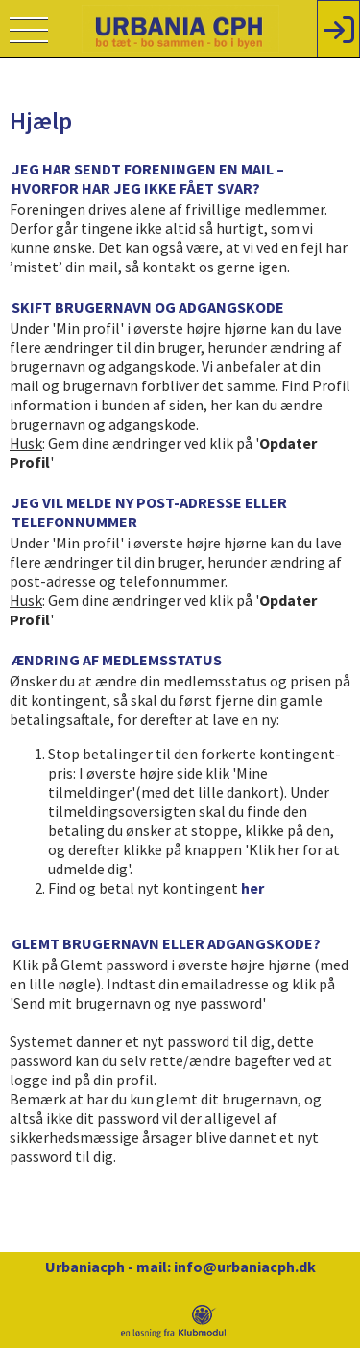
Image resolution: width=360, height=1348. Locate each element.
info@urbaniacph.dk (245, 1266)
